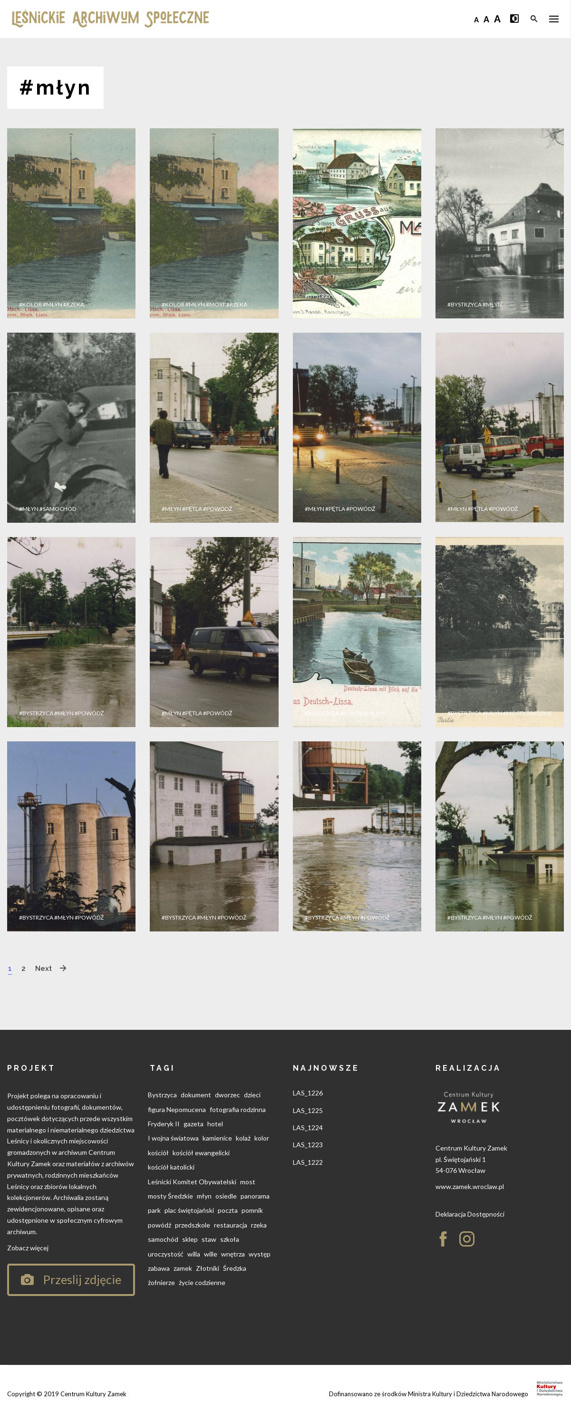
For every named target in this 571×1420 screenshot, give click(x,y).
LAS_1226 (308, 1093)
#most (215, 304)
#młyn (52, 304)
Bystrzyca (162, 1095)
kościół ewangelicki (201, 1153)
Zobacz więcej (27, 1248)
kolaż (243, 1138)
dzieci (252, 1095)
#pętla (192, 508)
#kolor (30, 304)
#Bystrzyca (322, 295)
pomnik (252, 1210)
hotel (215, 1124)
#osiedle (397, 295)
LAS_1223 (308, 1145)
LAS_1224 (308, 1127)
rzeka (259, 1225)
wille (210, 1254)
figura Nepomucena (177, 1109)
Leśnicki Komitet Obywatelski (192, 1182)
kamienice (217, 1138)
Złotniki (207, 1268)
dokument (196, 1095)
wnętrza (233, 1254)
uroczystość (166, 1254)
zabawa (159, 1268)
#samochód (57, 508)
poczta (228, 1210)
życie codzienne (202, 1282)
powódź (159, 1225)
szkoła (229, 1239)
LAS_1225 (308, 1110)
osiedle (226, 1196)
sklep (190, 1239)
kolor (261, 1138)
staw (209, 1239)
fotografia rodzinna (238, 1109)
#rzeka (73, 304)
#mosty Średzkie (527, 713)
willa (193, 1254)
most (247, 1182)
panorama (255, 1196)
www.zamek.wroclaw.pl (470, 1186)
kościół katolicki (171, 1167)
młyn (204, 1196)
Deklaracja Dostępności (470, 1214)
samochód (163, 1239)
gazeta (193, 1124)
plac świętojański (189, 1210)
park (154, 1210)
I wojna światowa (173, 1138)
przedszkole (192, 1225)
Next (46, 968)
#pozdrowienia (328, 304)
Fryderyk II (164, 1124)
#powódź (217, 508)
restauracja (230, 1225)
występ (260, 1254)
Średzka (234, 1268)
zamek (183, 1268)
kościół (158, 1153)
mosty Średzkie (170, 1196)
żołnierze (161, 1282)
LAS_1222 (308, 1162)
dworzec (227, 1095)
